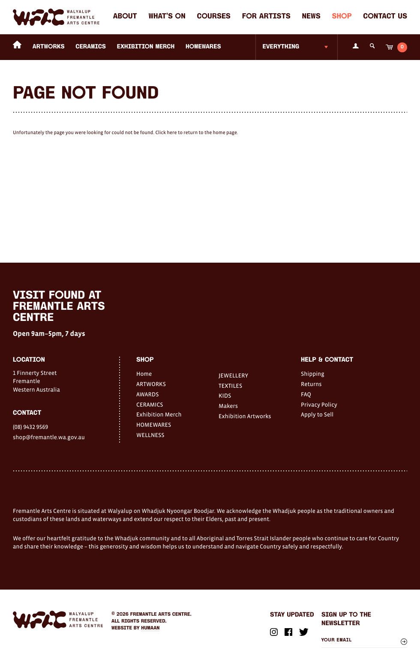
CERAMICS (90, 47)
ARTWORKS (49, 47)
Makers (228, 405)
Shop (341, 17)
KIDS (225, 395)
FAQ (306, 394)
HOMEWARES (203, 47)
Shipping (312, 373)
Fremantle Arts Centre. (161, 614)
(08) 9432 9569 (30, 426)
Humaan (150, 628)
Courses (214, 17)
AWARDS (147, 394)
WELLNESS (150, 434)
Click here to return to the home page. (196, 132)
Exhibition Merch (146, 47)
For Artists (266, 17)
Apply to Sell (317, 414)
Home (144, 373)
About (125, 17)
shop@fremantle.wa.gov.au (49, 437)
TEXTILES (230, 385)
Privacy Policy (319, 404)
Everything (280, 47)
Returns (311, 383)
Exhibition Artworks (245, 416)
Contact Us (385, 17)
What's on (166, 17)
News (311, 17)
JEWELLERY (233, 375)
